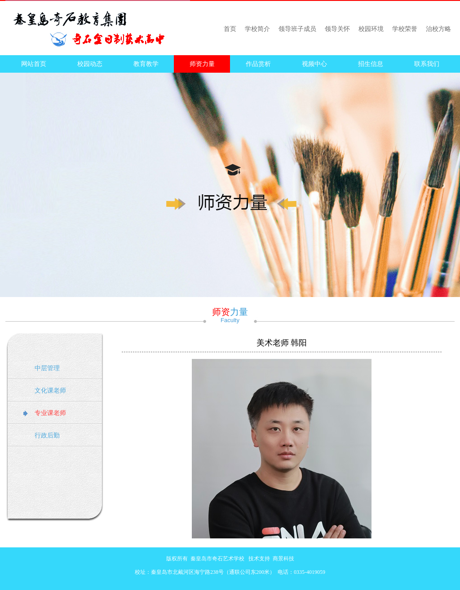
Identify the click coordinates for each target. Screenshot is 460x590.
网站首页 (33, 64)
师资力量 (202, 64)
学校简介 (257, 29)
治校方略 (438, 29)
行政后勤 (47, 435)
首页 (230, 29)
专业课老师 (50, 413)
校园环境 (371, 29)
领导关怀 (337, 29)
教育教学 (146, 64)
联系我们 (426, 64)
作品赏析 (258, 64)
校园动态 (89, 64)
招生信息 (370, 64)
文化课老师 (50, 390)
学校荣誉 (404, 29)
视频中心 (314, 64)
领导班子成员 (297, 29)
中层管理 (47, 368)
